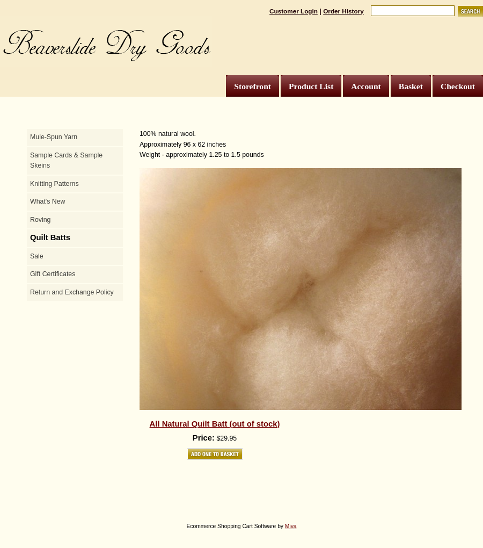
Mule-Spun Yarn (53, 137)
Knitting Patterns (54, 184)
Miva (291, 526)
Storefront (252, 86)
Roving (40, 219)
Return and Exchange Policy (72, 292)
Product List (311, 86)
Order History (343, 11)
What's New (47, 201)
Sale (36, 256)
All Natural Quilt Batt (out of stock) (215, 424)
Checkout (458, 86)
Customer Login (293, 11)
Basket (411, 86)
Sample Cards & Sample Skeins (66, 161)
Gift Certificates (52, 274)
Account (365, 86)
